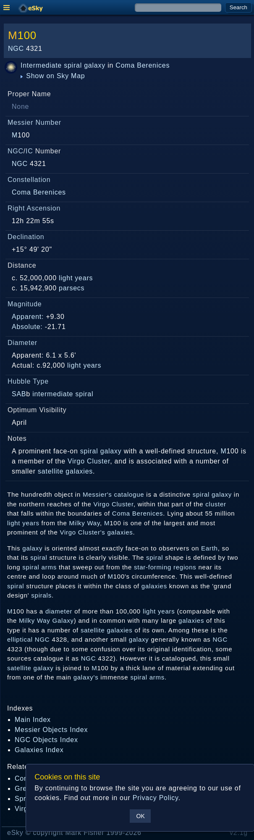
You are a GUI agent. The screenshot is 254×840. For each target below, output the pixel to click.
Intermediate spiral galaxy (63, 65)
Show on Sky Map (53, 75)
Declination (26, 236)
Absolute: (27, 326)
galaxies (79, 471)
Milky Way (84, 523)
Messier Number (34, 122)
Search (238, 7)
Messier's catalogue (113, 494)
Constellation (29, 179)
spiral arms (39, 567)
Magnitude (25, 304)
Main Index (33, 719)
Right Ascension (34, 208)
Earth (209, 548)
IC (29, 151)
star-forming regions (165, 567)
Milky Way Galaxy (46, 620)
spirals (41, 595)
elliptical (20, 639)
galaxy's (86, 677)
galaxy (32, 548)
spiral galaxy (101, 451)
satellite (50, 471)
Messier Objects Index (51, 729)
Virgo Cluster (89, 461)
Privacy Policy (155, 797)
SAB (19, 394)
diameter (58, 611)
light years (76, 278)
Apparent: (28, 316)
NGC (16, 48)
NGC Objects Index (46, 739)
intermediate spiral (62, 394)
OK (140, 816)
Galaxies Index (39, 749)
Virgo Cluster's (82, 532)
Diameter (22, 342)
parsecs (71, 288)
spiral (38, 557)
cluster (215, 504)
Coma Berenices (142, 65)
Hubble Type (28, 381)
